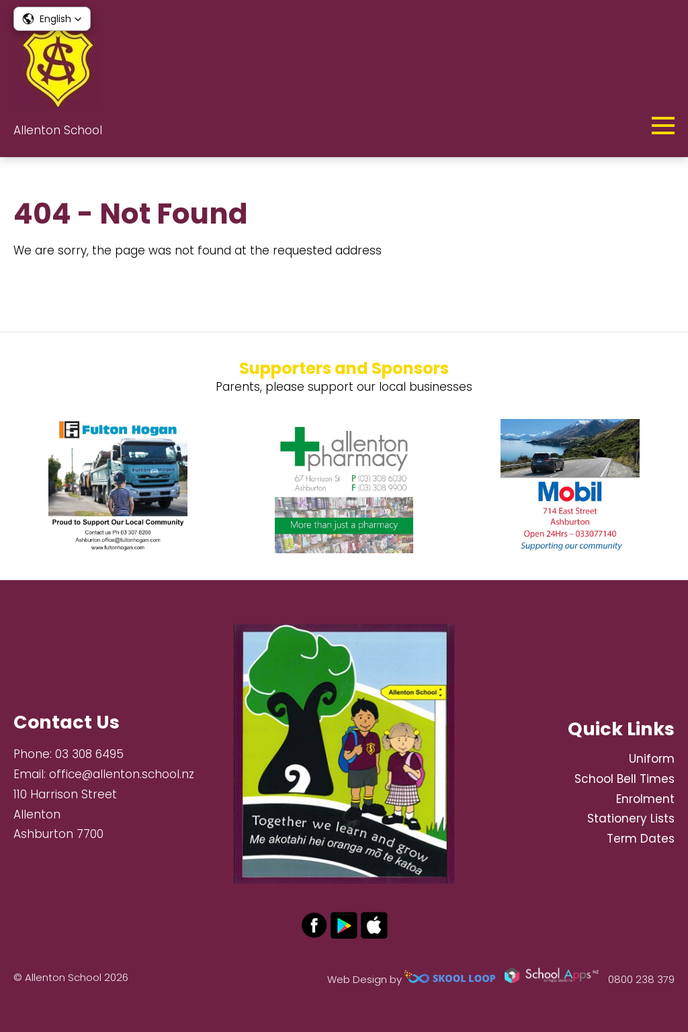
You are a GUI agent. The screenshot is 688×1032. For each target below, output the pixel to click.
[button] (52, 19)
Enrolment (645, 799)
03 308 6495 (89, 754)
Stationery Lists (631, 818)
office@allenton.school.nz (121, 774)
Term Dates (641, 839)
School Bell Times (624, 779)
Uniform (652, 759)
